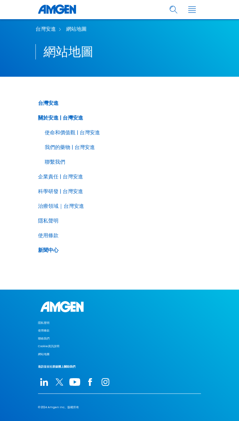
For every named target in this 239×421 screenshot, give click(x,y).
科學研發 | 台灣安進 (60, 191)
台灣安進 (45, 29)
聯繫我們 (55, 162)
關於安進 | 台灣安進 (60, 117)
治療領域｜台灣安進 (61, 206)
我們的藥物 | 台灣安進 (70, 147)
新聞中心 (48, 250)
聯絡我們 (44, 338)
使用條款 (48, 235)
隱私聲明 (48, 220)
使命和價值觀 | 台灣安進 (72, 132)
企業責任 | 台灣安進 (60, 176)
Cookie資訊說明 (48, 346)
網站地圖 (76, 29)
